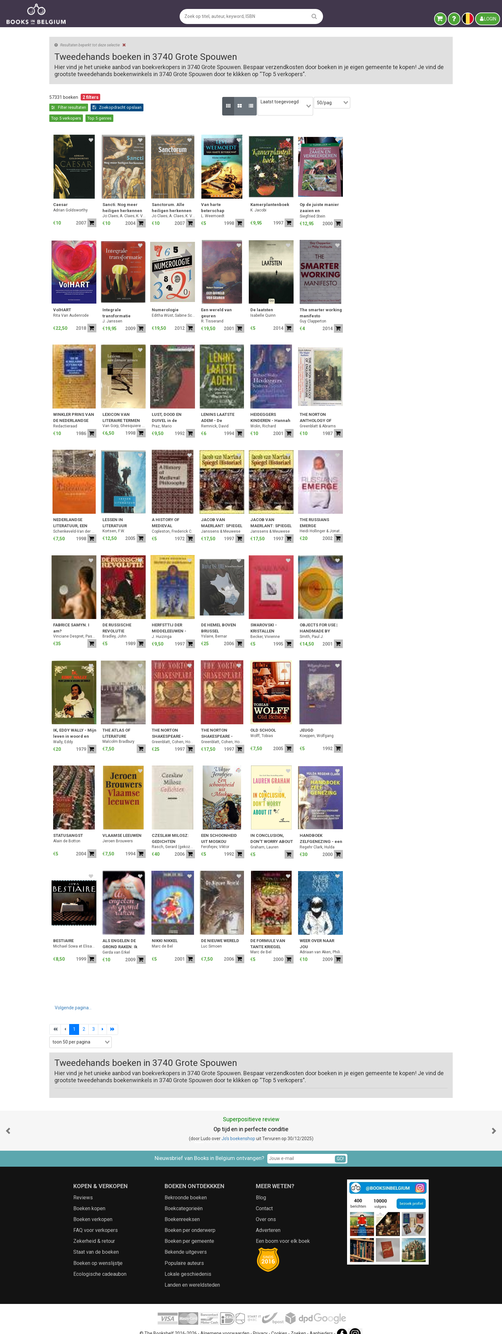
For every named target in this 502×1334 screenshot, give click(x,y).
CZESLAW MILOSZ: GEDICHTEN (276, 827)
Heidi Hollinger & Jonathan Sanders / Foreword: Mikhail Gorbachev (427, 520)
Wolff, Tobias (367, 725)
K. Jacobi (364, 199)
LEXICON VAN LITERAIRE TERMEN (227, 406)
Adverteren (268, 1220)
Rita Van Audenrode (176, 304)
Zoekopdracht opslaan (181, 107)
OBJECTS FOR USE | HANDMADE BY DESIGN (424, 618)
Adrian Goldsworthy (176, 199)
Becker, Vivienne (370, 626)
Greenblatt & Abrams (423, 415)
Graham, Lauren (370, 836)
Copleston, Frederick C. (277, 521)
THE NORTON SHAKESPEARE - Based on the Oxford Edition (277, 723)
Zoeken (298, 1322)
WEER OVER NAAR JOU (422, 933)
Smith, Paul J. (417, 626)
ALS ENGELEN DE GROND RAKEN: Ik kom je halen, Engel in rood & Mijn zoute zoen (228, 934)
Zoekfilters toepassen (99, 374)
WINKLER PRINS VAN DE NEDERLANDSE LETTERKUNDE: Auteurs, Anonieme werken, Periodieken (180, 407)
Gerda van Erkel (222, 942)
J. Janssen (218, 310)
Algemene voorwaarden (224, 1322)
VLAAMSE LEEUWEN (227, 824)
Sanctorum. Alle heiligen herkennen (277, 197)
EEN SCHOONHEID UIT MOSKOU (325, 827)
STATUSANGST (174, 824)
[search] (314, 16)
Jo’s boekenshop (238, 1127)
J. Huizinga (267, 626)
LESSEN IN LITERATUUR (220, 512)
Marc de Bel (268, 935)
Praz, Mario (267, 415)
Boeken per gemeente (189, 1230)
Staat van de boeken (96, 1241)
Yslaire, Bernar (320, 625)
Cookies (279, 1322)
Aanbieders (321, 1322)
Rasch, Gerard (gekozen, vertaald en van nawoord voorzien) (279, 836)
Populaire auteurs (184, 1252)
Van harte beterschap (318, 197)
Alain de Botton (172, 830)
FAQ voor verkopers (95, 1220)
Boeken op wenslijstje (98, 1252)
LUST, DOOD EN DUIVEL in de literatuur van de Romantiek (274, 407)
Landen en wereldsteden (192, 1274)
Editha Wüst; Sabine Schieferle (279, 304)
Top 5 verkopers (227, 107)
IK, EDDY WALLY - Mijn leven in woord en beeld (180, 723)
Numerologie (270, 299)
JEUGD (412, 719)
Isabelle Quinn (368, 304)
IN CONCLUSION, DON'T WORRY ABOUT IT (377, 828)
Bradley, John (220, 625)
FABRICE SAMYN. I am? (177, 617)
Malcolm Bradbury (224, 730)
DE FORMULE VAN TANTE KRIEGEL (373, 933)
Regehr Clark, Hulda (422, 836)
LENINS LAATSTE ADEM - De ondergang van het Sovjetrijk (326, 407)
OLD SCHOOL (369, 719)
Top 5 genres (261, 107)
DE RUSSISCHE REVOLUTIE (222, 617)
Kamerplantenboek (375, 194)
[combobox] (99, 211)
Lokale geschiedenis (188, 1263)
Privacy (260, 1322)
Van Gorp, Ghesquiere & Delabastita (229, 415)
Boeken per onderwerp (190, 1220)
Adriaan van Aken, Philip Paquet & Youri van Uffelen (427, 941)
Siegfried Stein (418, 205)
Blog (261, 1187)
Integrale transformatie (222, 302)
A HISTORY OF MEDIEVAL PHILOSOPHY (271, 513)
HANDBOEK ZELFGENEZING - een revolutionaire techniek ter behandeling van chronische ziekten (426, 828)
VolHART (168, 299)
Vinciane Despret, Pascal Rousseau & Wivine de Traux (180, 625)
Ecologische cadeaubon (99, 1263)
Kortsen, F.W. (219, 520)
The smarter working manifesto (426, 302)
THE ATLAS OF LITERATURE (222, 722)
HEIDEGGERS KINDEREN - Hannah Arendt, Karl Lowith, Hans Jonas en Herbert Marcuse (376, 407)
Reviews (83, 1187)
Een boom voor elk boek (283, 1230)
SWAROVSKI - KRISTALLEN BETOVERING (369, 618)
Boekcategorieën (184, 1198)
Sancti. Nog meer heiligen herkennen (228, 197)
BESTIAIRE (169, 930)
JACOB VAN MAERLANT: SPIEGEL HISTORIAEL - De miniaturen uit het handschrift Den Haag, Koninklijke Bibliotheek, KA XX (327, 513)
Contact (264, 1198)
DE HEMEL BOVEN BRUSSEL (324, 617)
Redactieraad (171, 415)
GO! (340, 1148)
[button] (8, 1120)
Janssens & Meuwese (326, 521)
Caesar (166, 194)
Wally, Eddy (169, 731)
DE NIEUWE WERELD (326, 930)
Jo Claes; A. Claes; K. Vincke (229, 205)
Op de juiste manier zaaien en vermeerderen (425, 197)
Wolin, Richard (369, 415)
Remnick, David (320, 415)
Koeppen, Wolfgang (422, 725)
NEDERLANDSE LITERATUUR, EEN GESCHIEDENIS (176, 513)
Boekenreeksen (182, 1208)
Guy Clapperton (418, 310)
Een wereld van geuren (322, 302)
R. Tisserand (318, 310)
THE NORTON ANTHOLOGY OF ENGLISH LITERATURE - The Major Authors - (426, 407)
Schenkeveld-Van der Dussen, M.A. (180, 521)
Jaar (57, 236)
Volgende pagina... (178, 997)
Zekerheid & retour (94, 1230)
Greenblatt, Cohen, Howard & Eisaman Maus (279, 731)
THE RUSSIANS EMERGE (420, 512)
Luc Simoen (317, 935)
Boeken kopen (89, 1198)
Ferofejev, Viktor (321, 836)
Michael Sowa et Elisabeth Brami (180, 935)
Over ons (266, 1208)
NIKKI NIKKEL (270, 930)
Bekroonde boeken (186, 1187)
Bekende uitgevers (186, 1241)
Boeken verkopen (92, 1208)
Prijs (57, 250)
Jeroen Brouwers (223, 830)
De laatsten (367, 299)
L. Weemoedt (318, 205)
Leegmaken (99, 103)
